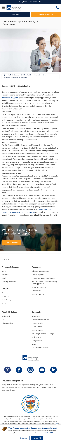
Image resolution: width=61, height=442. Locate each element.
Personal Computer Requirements (43, 278)
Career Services (37, 327)
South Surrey (6, 300)
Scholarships (36, 291)
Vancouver (31, 212)
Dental (4, 271)
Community (37, 75)
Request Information (46, 14)
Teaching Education (9, 282)
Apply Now (15, 14)
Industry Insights (37, 323)
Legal (3, 278)
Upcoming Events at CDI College (43, 334)
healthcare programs (10, 97)
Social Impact (36, 337)
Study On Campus (13, 75)
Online (25, 2)
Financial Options (38, 275)
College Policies (37, 341)
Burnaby (5, 293)
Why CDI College (7, 323)
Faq (3, 320)
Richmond (5, 296)
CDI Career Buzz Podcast (40, 320)
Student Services (37, 330)
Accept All (37, 438)
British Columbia (26, 75)
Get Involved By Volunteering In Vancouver (16, 77)
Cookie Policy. (48, 433)
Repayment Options (39, 287)
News (44, 75)
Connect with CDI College (40, 348)
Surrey (4, 303)
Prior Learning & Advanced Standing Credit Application (44, 283)
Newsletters (36, 316)
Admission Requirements (40, 271)
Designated (6, 316)
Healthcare (5, 275)
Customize (23, 438)
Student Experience (38, 294)
